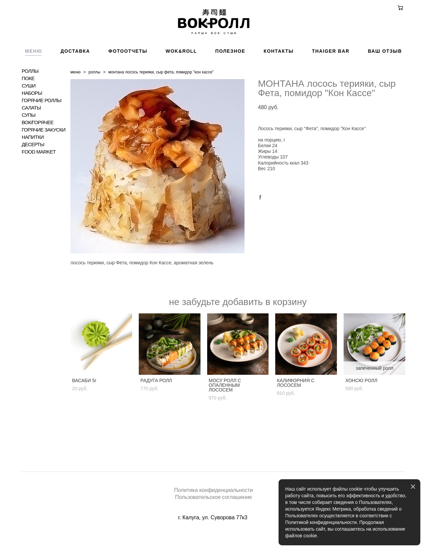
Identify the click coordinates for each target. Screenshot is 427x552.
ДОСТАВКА (75, 71)
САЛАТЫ (31, 127)
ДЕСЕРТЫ (33, 164)
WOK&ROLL (181, 71)
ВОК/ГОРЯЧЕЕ (37, 142)
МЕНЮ (33, 71)
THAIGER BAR (331, 71)
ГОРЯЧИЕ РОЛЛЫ (41, 120)
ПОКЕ (28, 98)
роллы (94, 92)
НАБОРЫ (32, 113)
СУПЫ (28, 135)
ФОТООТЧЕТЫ (127, 71)
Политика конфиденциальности (213, 490)
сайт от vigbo (213, 536)
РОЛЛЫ (30, 91)
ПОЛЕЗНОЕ (230, 71)
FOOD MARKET (39, 172)
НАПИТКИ (33, 157)
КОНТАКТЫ (279, 71)
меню (75, 92)
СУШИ (28, 105)
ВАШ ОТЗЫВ (385, 71)
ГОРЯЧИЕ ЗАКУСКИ (43, 150)
